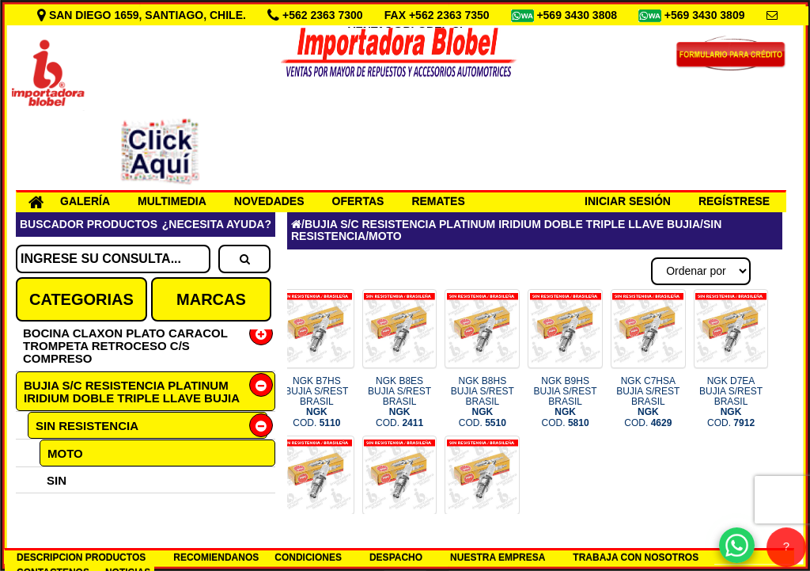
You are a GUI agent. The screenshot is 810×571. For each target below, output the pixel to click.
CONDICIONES (308, 557)
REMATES (437, 201)
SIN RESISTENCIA (87, 425)
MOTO (65, 453)
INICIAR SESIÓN (628, 201)
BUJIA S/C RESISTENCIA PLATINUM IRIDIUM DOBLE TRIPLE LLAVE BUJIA (132, 392)
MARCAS (211, 299)
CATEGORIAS (81, 299)
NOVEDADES (269, 201)
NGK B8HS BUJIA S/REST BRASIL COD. (482, 401)
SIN (56, 480)
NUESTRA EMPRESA (497, 557)
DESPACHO (395, 557)
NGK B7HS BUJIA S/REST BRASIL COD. (316, 401)
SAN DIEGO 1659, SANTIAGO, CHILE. (143, 15)
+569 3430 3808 (578, 15)
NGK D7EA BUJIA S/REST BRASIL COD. (731, 401)
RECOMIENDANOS (216, 557)
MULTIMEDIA (172, 201)
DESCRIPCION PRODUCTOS (81, 557)
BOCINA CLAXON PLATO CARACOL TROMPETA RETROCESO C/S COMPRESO (125, 345)
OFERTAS (358, 201)
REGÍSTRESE (734, 201)
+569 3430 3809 (706, 15)
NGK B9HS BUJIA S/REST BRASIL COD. (565, 401)
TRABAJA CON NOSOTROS (635, 557)
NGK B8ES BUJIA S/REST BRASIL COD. (399, 401)
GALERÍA (85, 201)
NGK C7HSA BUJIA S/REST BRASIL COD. (647, 401)
